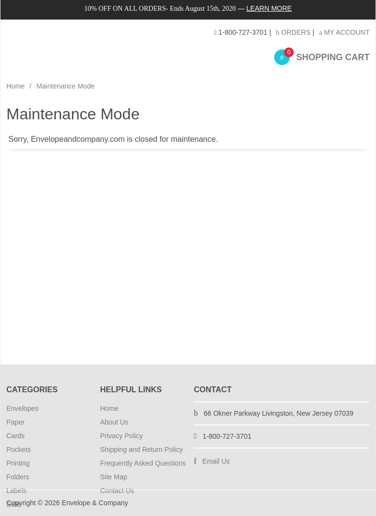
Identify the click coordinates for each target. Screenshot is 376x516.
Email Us (216, 461)
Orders (293, 32)
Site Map (113, 477)
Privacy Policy (121, 436)
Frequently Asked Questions (143, 463)
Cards (15, 436)
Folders (17, 477)
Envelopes (22, 408)
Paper (15, 422)
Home (15, 86)
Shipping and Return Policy (141, 449)
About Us (114, 422)
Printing (17, 463)
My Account (344, 32)
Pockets (18, 449)
